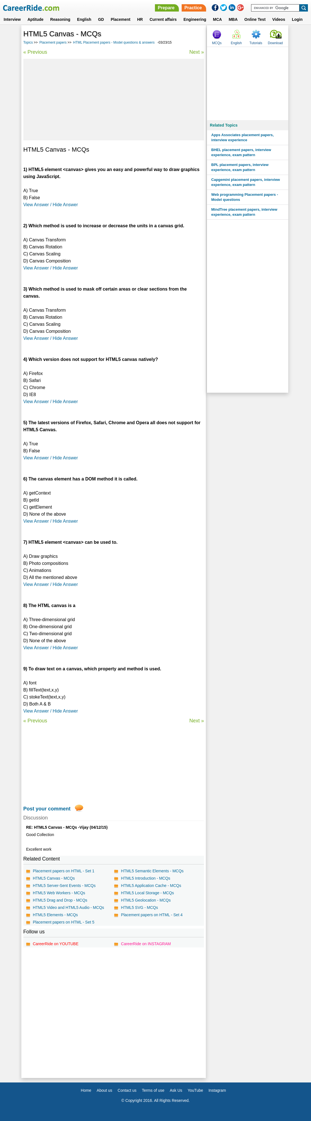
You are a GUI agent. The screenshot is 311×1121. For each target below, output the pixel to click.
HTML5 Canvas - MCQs (54, 878)
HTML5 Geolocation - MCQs (146, 900)
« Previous (35, 52)
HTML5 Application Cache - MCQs (151, 885)
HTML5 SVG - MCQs (139, 907)
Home (86, 1090)
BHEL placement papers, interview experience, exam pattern (241, 152)
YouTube (195, 1090)
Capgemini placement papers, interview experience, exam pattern (245, 182)
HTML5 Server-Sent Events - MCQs (64, 885)
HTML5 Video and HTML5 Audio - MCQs (68, 907)
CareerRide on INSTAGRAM (146, 944)
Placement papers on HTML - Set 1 (63, 871)
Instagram (217, 1090)
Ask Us (176, 1090)
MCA (217, 19)
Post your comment (47, 809)
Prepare (166, 7)
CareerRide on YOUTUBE (55, 944)
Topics (28, 42)
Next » (196, 52)
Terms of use (153, 1090)
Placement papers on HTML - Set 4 (151, 915)
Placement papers (53, 42)
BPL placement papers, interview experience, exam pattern (240, 167)
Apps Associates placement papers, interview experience (242, 137)
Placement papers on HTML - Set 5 (63, 922)
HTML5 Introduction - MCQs (145, 878)
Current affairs (163, 19)
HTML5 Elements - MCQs (55, 915)
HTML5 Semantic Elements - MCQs (152, 871)
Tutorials (255, 43)
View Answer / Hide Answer (50, 204)
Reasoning (60, 19)
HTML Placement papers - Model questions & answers (114, 42)
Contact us (127, 1090)
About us (104, 1090)
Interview (12, 19)
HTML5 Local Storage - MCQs (147, 893)
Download (275, 43)
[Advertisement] (113, 99)
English (84, 19)
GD (101, 19)
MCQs (217, 43)
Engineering (194, 19)
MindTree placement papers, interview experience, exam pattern (244, 212)
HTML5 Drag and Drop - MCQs (60, 900)
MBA (233, 19)
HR (140, 19)
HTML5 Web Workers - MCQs (59, 893)
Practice (193, 7)
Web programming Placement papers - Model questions (244, 197)
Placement (120, 19)
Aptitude (36, 19)
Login (297, 19)
